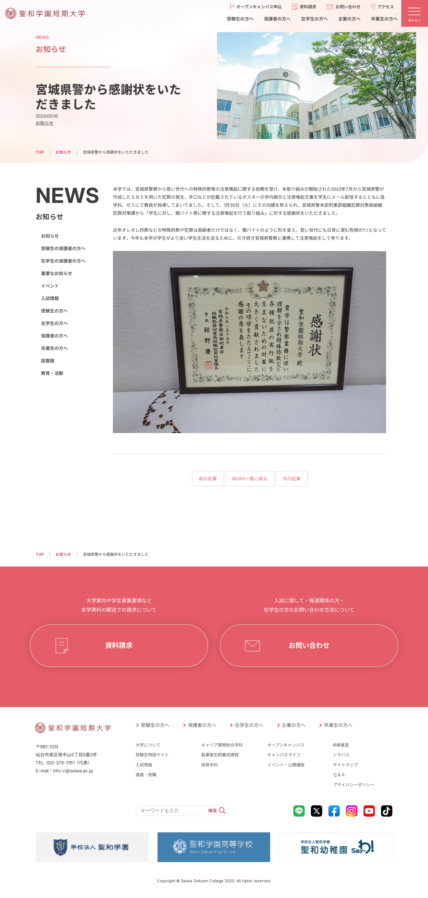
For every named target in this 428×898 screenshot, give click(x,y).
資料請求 (119, 645)
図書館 (47, 361)
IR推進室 (341, 744)
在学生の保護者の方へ (63, 261)
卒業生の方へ (54, 348)
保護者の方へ (54, 336)
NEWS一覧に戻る (250, 479)
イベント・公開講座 (286, 764)
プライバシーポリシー (353, 784)
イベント (50, 286)
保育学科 (209, 764)
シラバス (341, 754)
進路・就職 (146, 774)
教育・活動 (52, 373)
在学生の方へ (54, 323)
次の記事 (291, 479)
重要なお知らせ (56, 273)
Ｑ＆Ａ (339, 774)
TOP (40, 554)
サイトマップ (345, 764)
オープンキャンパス (285, 744)
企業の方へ (294, 725)
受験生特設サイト (152, 754)
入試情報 (50, 298)
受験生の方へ (54, 311)
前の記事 (208, 479)
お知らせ (63, 554)
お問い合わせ (309, 645)
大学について (148, 744)
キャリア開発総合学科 (222, 744)
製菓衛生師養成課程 (220, 754)
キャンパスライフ (283, 754)
